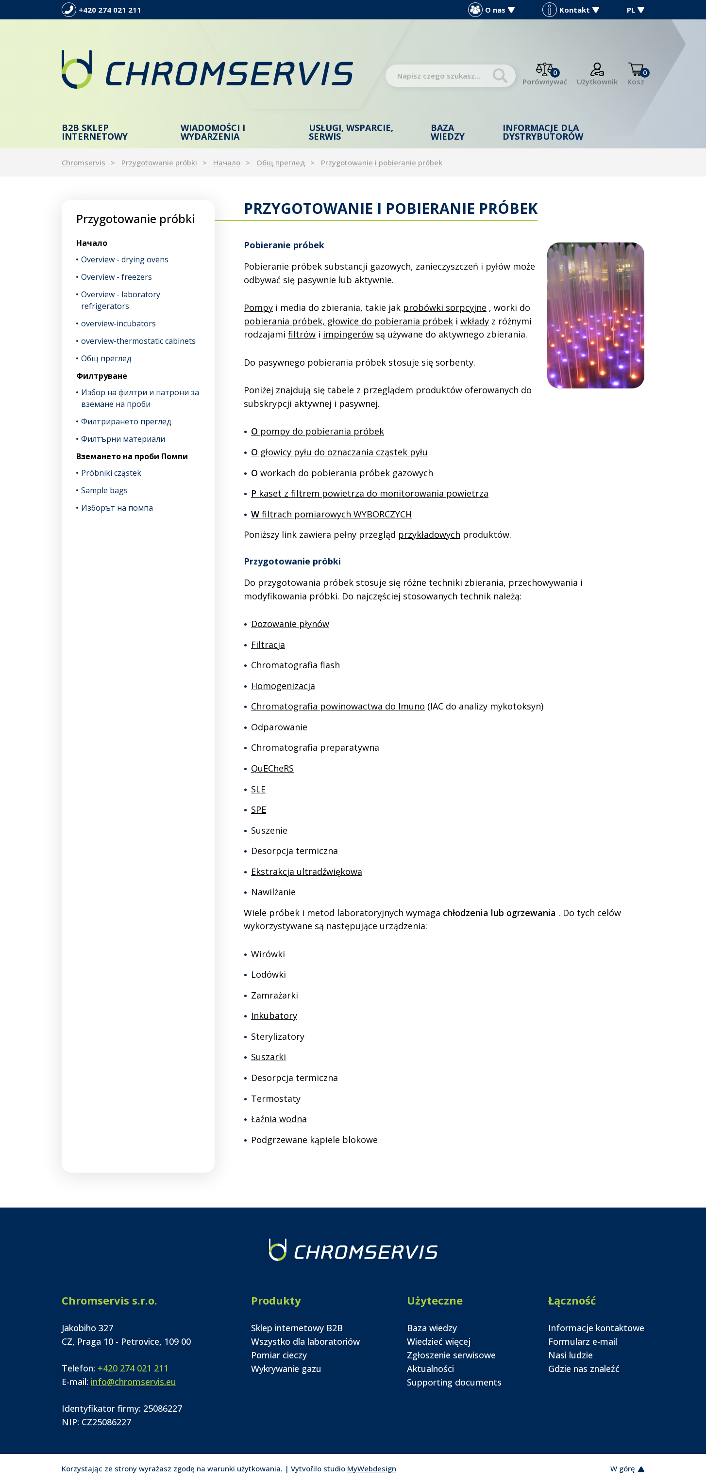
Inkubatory (274, 1015)
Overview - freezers (116, 277)
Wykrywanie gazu (286, 1368)
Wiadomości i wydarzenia (213, 132)
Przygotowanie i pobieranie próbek (381, 162)
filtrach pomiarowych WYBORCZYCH (331, 514)
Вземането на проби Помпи (132, 456)
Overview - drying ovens (124, 259)
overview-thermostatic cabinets (138, 341)
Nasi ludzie (570, 1355)
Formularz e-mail (582, 1341)
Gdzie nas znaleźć (584, 1368)
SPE (258, 809)
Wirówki (268, 954)
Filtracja (268, 644)
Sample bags (104, 490)
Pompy (258, 307)
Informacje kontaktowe (596, 1328)
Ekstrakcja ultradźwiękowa (306, 871)
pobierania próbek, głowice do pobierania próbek (348, 321)
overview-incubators (118, 323)
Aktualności (430, 1368)
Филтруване (101, 376)
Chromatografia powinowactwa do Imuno (338, 706)
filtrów (302, 334)
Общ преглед (280, 162)
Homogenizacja (283, 686)
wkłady (474, 321)
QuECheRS (272, 768)
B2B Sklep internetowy (95, 132)
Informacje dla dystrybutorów (543, 132)
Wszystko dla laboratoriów (305, 1341)
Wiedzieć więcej (439, 1341)
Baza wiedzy (448, 132)
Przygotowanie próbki (159, 162)
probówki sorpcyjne (445, 307)
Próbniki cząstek (111, 472)
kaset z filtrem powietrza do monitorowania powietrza (369, 493)
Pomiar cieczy (279, 1355)
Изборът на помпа (117, 507)
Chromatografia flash (295, 665)
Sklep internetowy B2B (297, 1328)
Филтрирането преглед (126, 421)
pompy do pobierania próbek (317, 431)
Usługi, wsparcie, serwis (351, 132)
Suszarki (268, 1057)
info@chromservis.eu (133, 1381)
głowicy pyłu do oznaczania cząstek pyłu (339, 452)
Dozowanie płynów (290, 623)
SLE (258, 789)
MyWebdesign (371, 1468)
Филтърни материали (123, 439)
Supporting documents (454, 1382)
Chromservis (83, 162)
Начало (226, 162)
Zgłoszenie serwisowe (451, 1355)
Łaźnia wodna (279, 1119)
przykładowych (429, 534)
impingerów (348, 334)
